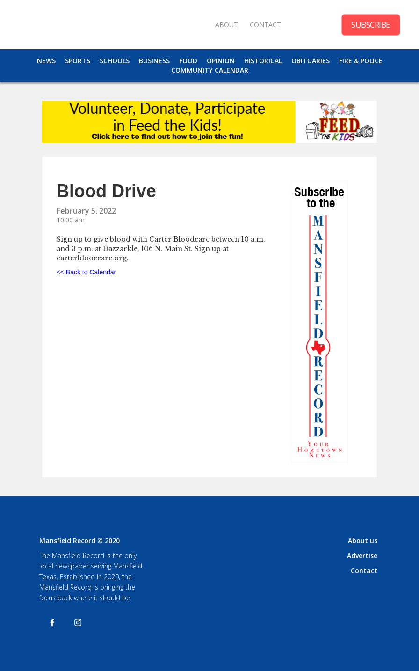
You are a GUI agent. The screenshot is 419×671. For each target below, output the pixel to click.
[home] (112, 24)
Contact (364, 570)
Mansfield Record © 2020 (79, 540)
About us (362, 540)
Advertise (362, 555)
